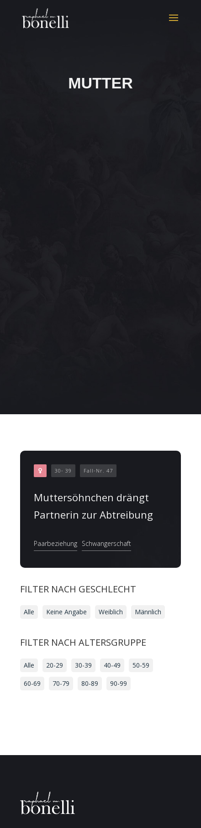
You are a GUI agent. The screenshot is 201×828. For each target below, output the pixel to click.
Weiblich (111, 611)
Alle (29, 611)
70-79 (61, 683)
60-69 (32, 683)
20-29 (54, 665)
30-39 (83, 665)
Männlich (148, 611)
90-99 (118, 683)
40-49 (112, 665)
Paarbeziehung (55, 543)
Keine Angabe (66, 611)
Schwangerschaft (106, 543)
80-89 (89, 683)
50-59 (140, 665)
